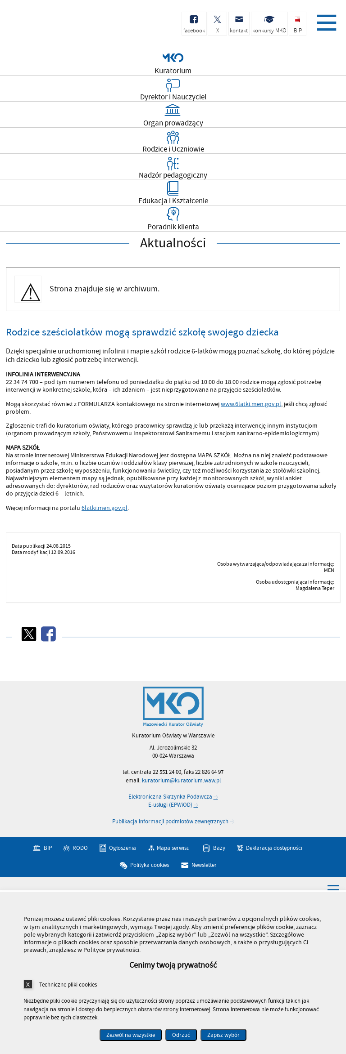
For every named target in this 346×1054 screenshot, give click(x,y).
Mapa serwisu (173, 848)
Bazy (219, 848)
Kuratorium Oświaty (54, 26)
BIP (48, 848)
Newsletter (204, 865)
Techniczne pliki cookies (68, 984)
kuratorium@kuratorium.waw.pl (181, 780)
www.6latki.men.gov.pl (251, 404)
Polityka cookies (149, 865)
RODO (80, 848)
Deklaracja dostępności (274, 848)
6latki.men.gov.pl (104, 508)
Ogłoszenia (122, 848)
